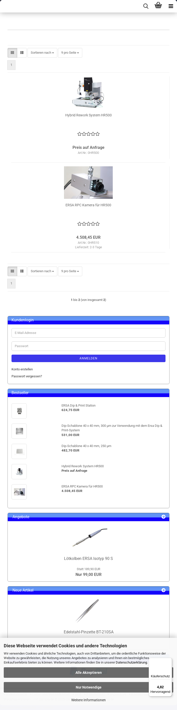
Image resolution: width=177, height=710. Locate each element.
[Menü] (169, 661)
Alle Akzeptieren (89, 673)
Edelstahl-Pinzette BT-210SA (89, 632)
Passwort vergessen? (27, 376)
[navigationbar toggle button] (170, 6)
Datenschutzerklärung (131, 662)
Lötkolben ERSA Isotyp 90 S (88, 558)
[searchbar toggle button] (146, 6)
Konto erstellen (22, 369)
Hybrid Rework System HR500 (88, 115)
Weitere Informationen (88, 700)
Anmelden (89, 358)
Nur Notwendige (89, 687)
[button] (12, 53)
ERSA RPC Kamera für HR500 (88, 205)
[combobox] (42, 53)
